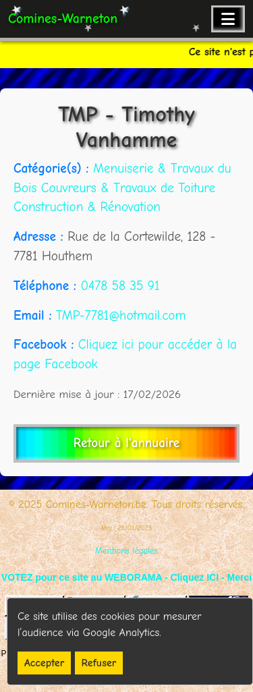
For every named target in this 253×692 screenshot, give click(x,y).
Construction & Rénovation (87, 207)
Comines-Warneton (62, 18)
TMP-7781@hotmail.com (121, 315)
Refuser (99, 663)
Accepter (44, 663)
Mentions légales (126, 551)
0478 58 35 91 (119, 286)
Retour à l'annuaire (126, 443)
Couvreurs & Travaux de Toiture (128, 188)
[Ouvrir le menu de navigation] (228, 18)
